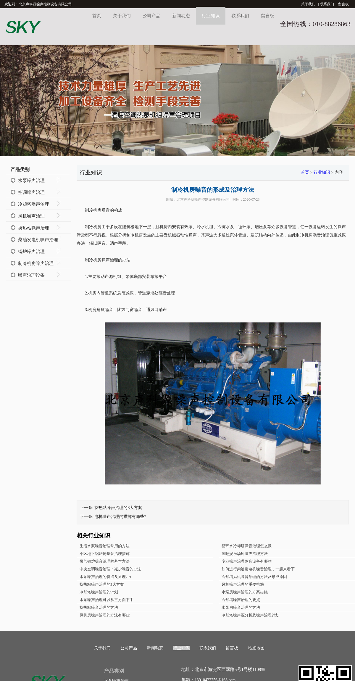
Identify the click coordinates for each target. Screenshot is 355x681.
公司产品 (151, 15)
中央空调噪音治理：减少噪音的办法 (110, 569)
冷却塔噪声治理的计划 (99, 592)
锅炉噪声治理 (31, 251)
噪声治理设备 (31, 275)
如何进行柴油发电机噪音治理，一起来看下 (258, 569)
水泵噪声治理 (31, 180)
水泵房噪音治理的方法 (241, 607)
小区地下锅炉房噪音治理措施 (105, 553)
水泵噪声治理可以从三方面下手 (106, 600)
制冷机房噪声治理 (36, 263)
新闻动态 (181, 15)
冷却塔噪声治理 (33, 204)
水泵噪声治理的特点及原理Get (105, 576)
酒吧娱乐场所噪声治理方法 (245, 553)
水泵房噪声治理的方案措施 (245, 592)
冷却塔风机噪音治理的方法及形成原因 (254, 576)
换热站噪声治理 (33, 228)
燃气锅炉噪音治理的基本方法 (105, 561)
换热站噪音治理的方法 (99, 607)
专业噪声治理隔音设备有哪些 (247, 561)
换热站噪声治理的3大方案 (118, 507)
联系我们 (327, 4)
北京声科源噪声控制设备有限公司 (203, 199)
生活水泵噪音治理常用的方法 (105, 546)
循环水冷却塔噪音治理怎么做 (247, 546)
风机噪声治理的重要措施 (243, 584)
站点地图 (256, 648)
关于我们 (308, 4)
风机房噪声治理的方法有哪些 (105, 615)
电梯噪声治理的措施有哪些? (120, 516)
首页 (96, 15)
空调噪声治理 (31, 192)
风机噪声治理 (31, 216)
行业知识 (211, 15)
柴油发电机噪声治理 (38, 239)
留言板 (343, 4)
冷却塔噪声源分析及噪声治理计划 (250, 615)
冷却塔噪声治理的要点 (241, 600)
